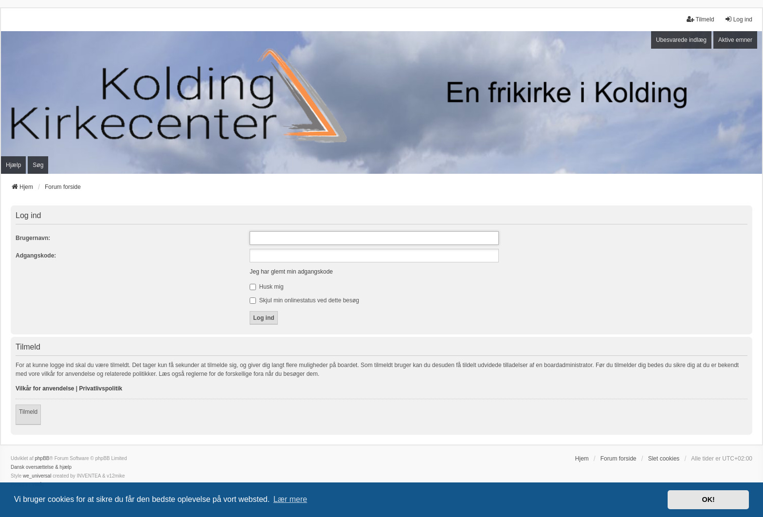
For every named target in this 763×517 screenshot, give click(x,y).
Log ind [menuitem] (738, 19)
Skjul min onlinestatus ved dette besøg (304, 300)
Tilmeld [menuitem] (700, 19)
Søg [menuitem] (38, 165)
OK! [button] (708, 499)
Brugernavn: (33, 238)
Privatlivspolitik (101, 388)
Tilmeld (28, 411)
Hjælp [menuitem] (13, 165)
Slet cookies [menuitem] (664, 458)
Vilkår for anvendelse (45, 388)
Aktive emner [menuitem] (735, 40)
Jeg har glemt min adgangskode (291, 271)
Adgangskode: (36, 255)
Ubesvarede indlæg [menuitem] (681, 40)
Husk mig (266, 286)
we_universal (37, 476)
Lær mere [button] (290, 499)
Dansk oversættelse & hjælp (41, 467)
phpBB (42, 458)
